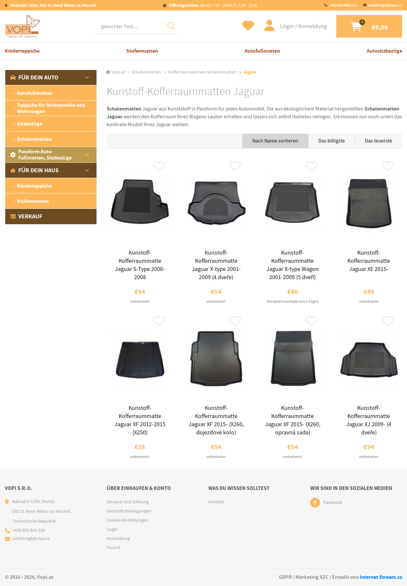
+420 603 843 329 (343, 5)
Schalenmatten (34, 139)
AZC (324, 577)
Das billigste (331, 141)
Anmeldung (311, 26)
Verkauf (26, 216)
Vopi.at (118, 72)
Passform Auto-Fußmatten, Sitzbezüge (41, 154)
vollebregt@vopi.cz (385, 5)
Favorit (113, 548)
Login (286, 26)
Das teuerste (378, 141)
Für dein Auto (34, 77)
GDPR (285, 577)
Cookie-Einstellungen (127, 521)
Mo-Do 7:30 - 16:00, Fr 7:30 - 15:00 (212, 5)
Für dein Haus (34, 170)
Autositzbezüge (384, 50)
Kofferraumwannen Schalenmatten (202, 72)
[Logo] (23, 26)
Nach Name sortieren (275, 141)
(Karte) (48, 502)
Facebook (332, 503)
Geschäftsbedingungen (129, 511)
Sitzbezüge (29, 123)
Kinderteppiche (22, 50)
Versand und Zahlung (128, 502)
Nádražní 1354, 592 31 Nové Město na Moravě (52, 5)
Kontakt (216, 502)
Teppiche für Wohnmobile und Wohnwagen (51, 108)
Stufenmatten (142, 50)
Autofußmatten (262, 50)
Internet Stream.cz (381, 577)
